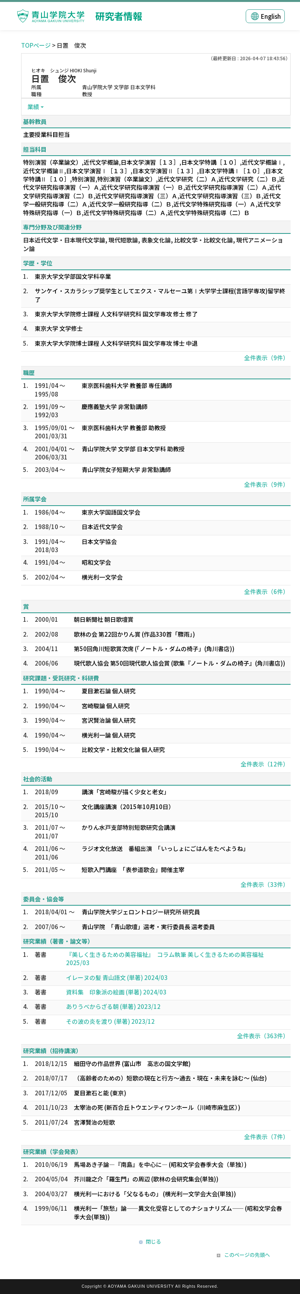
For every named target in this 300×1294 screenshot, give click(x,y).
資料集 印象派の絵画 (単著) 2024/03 (116, 992)
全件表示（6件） (266, 591)
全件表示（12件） (265, 764)
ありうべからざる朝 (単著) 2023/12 (113, 1006)
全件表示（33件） (265, 884)
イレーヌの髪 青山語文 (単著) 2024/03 (117, 977)
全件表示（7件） (266, 1136)
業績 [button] (33, 106)
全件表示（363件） (263, 1036)
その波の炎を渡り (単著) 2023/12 (110, 1021)
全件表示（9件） (266, 358)
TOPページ (36, 45)
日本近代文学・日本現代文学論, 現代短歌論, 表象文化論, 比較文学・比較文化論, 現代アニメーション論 (153, 244)
